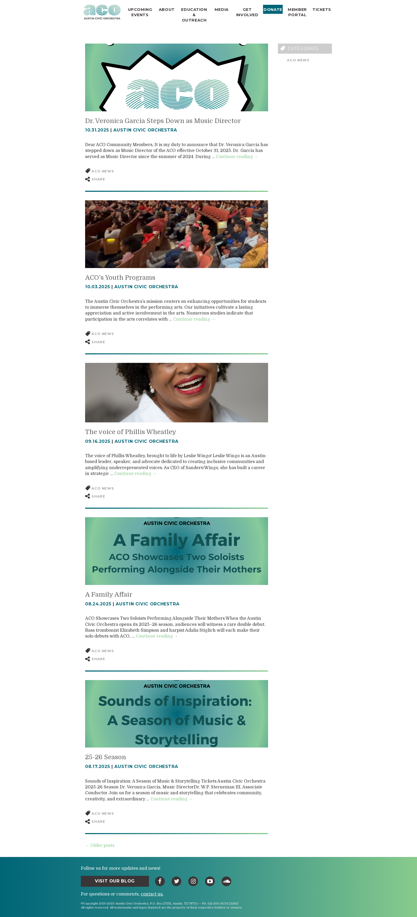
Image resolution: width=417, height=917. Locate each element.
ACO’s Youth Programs (120, 277)
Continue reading (237, 156)
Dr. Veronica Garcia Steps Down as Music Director (163, 121)
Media (222, 9)
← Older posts (99, 845)
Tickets (321, 9)
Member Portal (297, 12)
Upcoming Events (140, 12)
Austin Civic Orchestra (145, 130)
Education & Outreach (194, 15)
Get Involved (247, 12)
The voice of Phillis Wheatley (130, 432)
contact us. (152, 894)
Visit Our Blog (115, 881)
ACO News (298, 60)
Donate (273, 9)
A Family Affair (108, 594)
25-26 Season (105, 757)
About (167, 9)
